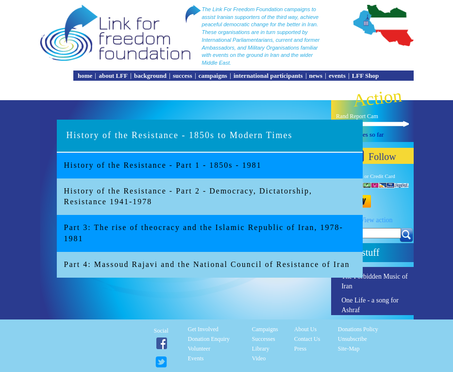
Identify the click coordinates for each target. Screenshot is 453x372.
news (315, 75)
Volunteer (199, 348)
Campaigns (265, 329)
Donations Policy (358, 329)
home (85, 75)
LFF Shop (365, 75)
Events (196, 358)
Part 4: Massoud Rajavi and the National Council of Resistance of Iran (207, 264)
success (182, 75)
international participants (268, 75)
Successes (263, 339)
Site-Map (349, 348)
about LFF (113, 75)
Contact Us (307, 339)
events (337, 75)
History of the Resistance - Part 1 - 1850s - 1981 (163, 165)
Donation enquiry (209, 339)
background (150, 75)
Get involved (203, 329)
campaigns (213, 75)
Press (300, 348)
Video (259, 358)
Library (260, 348)
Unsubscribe (352, 339)
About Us (305, 329)
